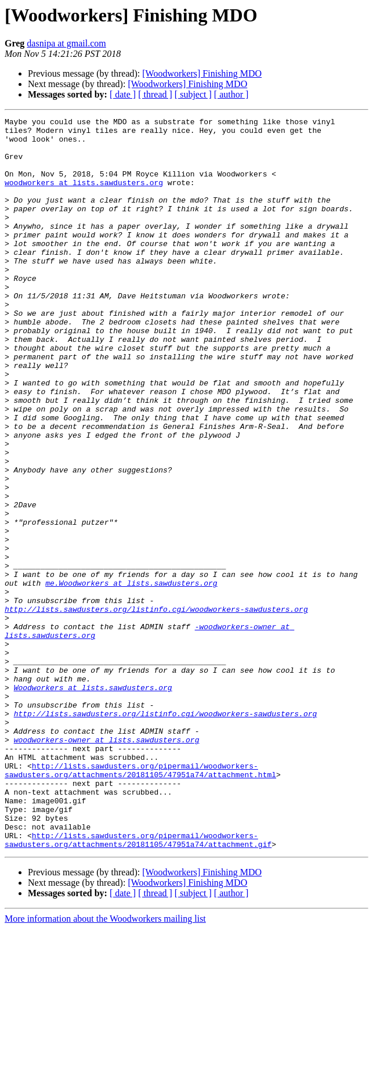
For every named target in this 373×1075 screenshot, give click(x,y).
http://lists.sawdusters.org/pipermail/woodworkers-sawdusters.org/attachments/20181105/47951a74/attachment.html (140, 901)
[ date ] (123, 94)
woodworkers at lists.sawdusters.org (84, 196)
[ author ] (231, 94)
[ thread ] (155, 94)
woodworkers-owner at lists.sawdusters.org (107, 865)
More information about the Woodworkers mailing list (105, 1065)
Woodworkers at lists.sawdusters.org (93, 802)
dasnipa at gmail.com (66, 43)
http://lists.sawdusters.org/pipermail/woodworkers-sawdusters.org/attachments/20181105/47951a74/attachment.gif (138, 985)
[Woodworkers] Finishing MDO (202, 73)
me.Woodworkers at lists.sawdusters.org (131, 677)
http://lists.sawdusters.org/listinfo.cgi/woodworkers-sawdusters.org (156, 708)
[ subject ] (193, 94)
